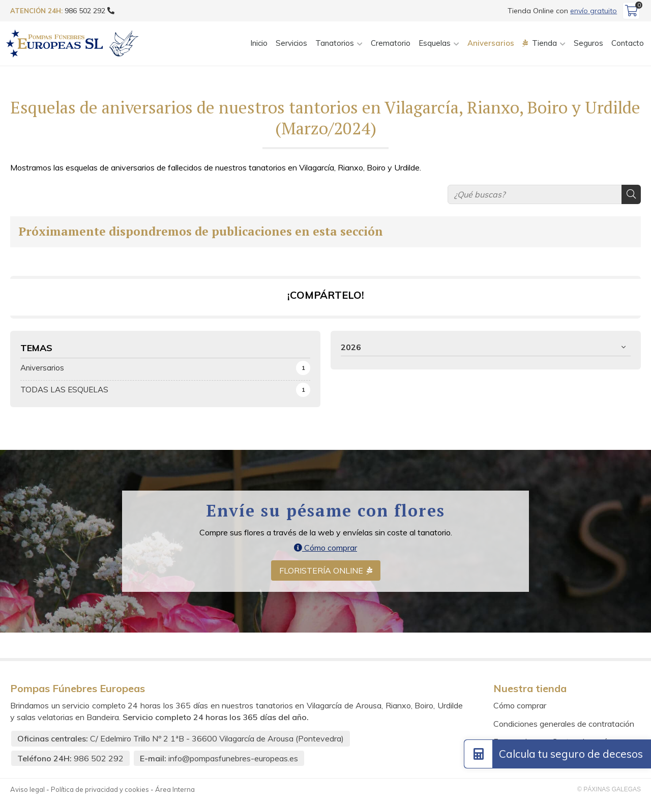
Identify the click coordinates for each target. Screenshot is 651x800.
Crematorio (390, 43)
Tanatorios (334, 43)
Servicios (291, 43)
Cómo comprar (325, 547)
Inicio (259, 43)
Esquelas (435, 43)
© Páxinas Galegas (609, 789)
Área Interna (175, 789)
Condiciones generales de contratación (563, 724)
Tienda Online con (562, 10)
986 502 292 (99, 758)
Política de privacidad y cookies (100, 789)
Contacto (627, 43)
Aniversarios (490, 43)
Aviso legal (27, 789)
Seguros (588, 43)
